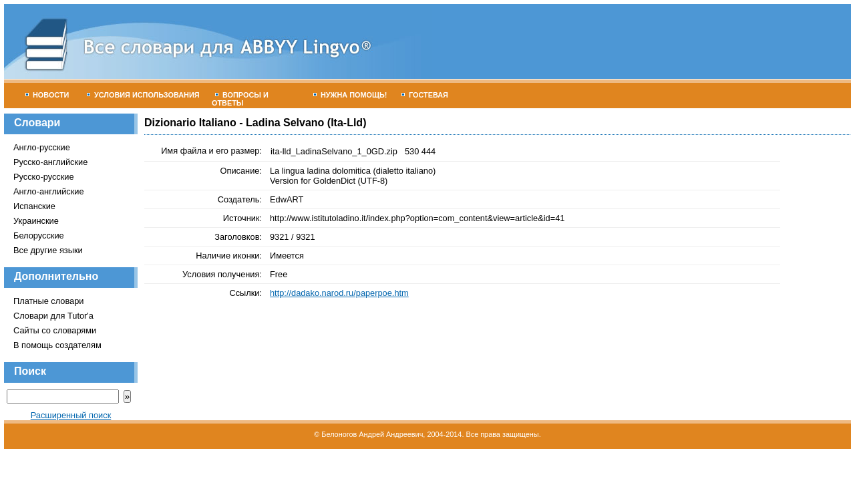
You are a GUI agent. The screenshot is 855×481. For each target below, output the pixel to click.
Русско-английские (50, 162)
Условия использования (143, 95)
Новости (47, 95)
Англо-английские (48, 191)
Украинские (36, 221)
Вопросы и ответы (240, 99)
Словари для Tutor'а (53, 316)
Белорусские (38, 235)
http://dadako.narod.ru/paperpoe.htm (339, 293)
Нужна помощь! (350, 95)
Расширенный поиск (71, 415)
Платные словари (48, 301)
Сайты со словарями (54, 330)
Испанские (34, 206)
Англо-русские (41, 147)
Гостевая (424, 95)
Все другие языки (48, 250)
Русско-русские (43, 177)
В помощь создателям (57, 345)
